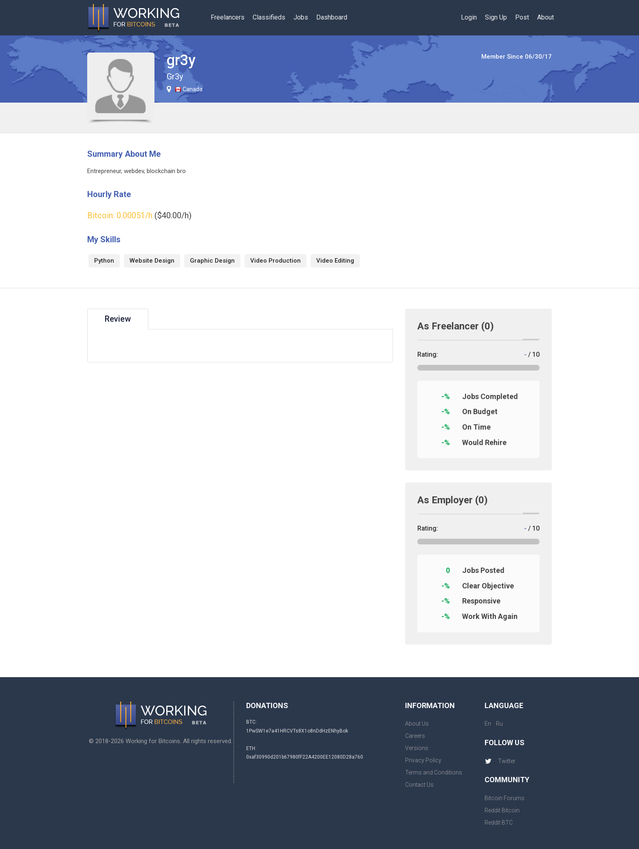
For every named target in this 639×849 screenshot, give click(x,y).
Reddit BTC (499, 822)
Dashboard (331, 17)
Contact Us (419, 784)
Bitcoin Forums (504, 798)
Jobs (300, 17)
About (545, 17)
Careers (415, 736)
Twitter (500, 761)
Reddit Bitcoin (502, 810)
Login (469, 17)
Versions (416, 748)
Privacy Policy (423, 760)
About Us (417, 723)
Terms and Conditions (433, 772)
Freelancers (228, 17)
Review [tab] (118, 319)
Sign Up (496, 17)
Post (522, 17)
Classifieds (269, 17)
